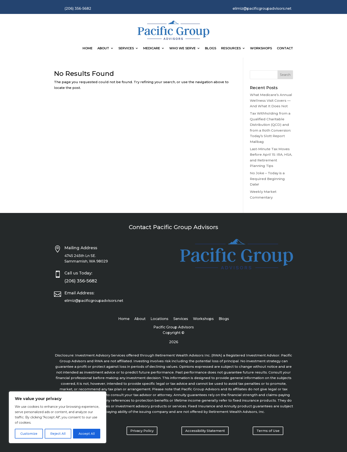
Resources (231, 48)
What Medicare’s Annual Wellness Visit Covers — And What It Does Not (271, 100)
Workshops (261, 48)
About (103, 48)
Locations (159, 319)
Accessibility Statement (205, 431)
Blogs (210, 48)
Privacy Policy (142, 431)
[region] (57, 417)
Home (88, 48)
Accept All (87, 434)
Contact (285, 48)
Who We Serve (182, 48)
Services (126, 48)
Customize (28, 434)
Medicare (151, 48)
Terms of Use (268, 431)
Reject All (58, 434)
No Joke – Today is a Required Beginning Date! (267, 178)
